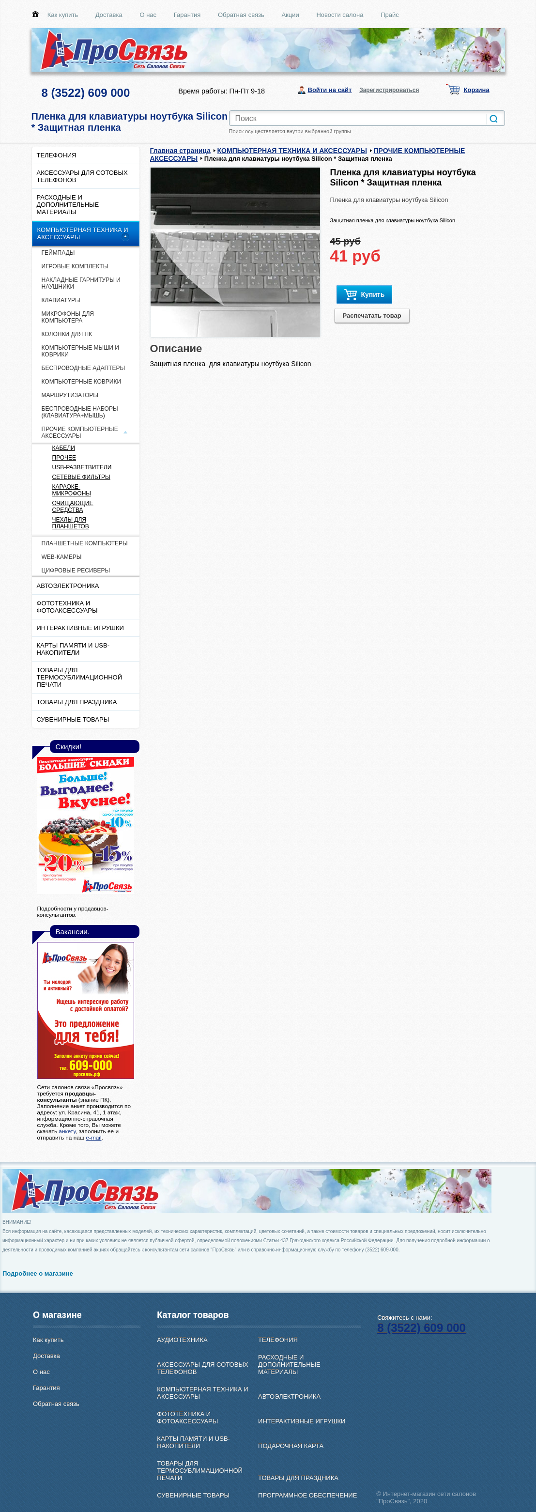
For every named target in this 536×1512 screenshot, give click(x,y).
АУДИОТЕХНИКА (182, 1339)
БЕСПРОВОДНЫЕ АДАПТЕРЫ (83, 368)
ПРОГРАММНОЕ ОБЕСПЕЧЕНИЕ (307, 1495)
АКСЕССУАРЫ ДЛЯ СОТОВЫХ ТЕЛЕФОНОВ (82, 176)
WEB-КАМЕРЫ (62, 557)
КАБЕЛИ (63, 448)
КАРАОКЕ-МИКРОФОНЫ (71, 490)
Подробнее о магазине (37, 1273)
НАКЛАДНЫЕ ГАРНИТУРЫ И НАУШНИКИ (81, 283)
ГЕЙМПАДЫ (58, 252)
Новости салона (339, 14)
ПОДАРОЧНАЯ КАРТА (290, 1446)
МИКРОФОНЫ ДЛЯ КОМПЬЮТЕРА (68, 317)
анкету (67, 1131)
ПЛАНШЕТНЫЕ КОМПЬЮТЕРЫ (85, 543)
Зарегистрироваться (389, 90)
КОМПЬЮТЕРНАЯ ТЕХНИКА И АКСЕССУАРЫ (82, 233)
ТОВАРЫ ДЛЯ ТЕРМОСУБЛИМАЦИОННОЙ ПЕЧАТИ (80, 677)
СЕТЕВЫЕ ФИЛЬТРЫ (81, 477)
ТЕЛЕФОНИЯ (57, 155)
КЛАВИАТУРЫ (61, 300)
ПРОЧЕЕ (64, 457)
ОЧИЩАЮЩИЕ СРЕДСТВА (72, 506)
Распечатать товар (372, 315)
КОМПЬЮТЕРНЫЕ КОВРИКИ (82, 381)
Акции (290, 14)
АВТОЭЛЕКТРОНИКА (68, 585)
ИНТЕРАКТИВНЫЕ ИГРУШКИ (80, 628)
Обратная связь (241, 14)
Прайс (390, 14)
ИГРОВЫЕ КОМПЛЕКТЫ (75, 266)
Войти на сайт (330, 89)
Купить (364, 294)
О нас (147, 14)
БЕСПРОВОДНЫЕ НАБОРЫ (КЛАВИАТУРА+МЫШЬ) (80, 412)
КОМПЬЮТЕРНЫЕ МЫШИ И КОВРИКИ (80, 351)
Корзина (477, 89)
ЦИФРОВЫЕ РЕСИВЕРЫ (76, 570)
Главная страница (180, 150)
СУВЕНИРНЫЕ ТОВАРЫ (73, 719)
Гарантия (187, 14)
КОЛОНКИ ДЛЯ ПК (67, 334)
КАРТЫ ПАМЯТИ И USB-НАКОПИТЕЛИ (73, 649)
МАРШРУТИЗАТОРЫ (70, 395)
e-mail (93, 1137)
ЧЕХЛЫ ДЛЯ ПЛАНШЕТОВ (70, 523)
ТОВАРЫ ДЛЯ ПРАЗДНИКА (77, 702)
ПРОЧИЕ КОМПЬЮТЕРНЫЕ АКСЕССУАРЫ (80, 432)
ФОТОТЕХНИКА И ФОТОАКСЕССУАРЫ (67, 607)
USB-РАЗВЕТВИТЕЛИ (82, 467)
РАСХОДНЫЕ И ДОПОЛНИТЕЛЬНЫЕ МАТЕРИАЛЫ (68, 205)
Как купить (62, 14)
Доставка (109, 14)
